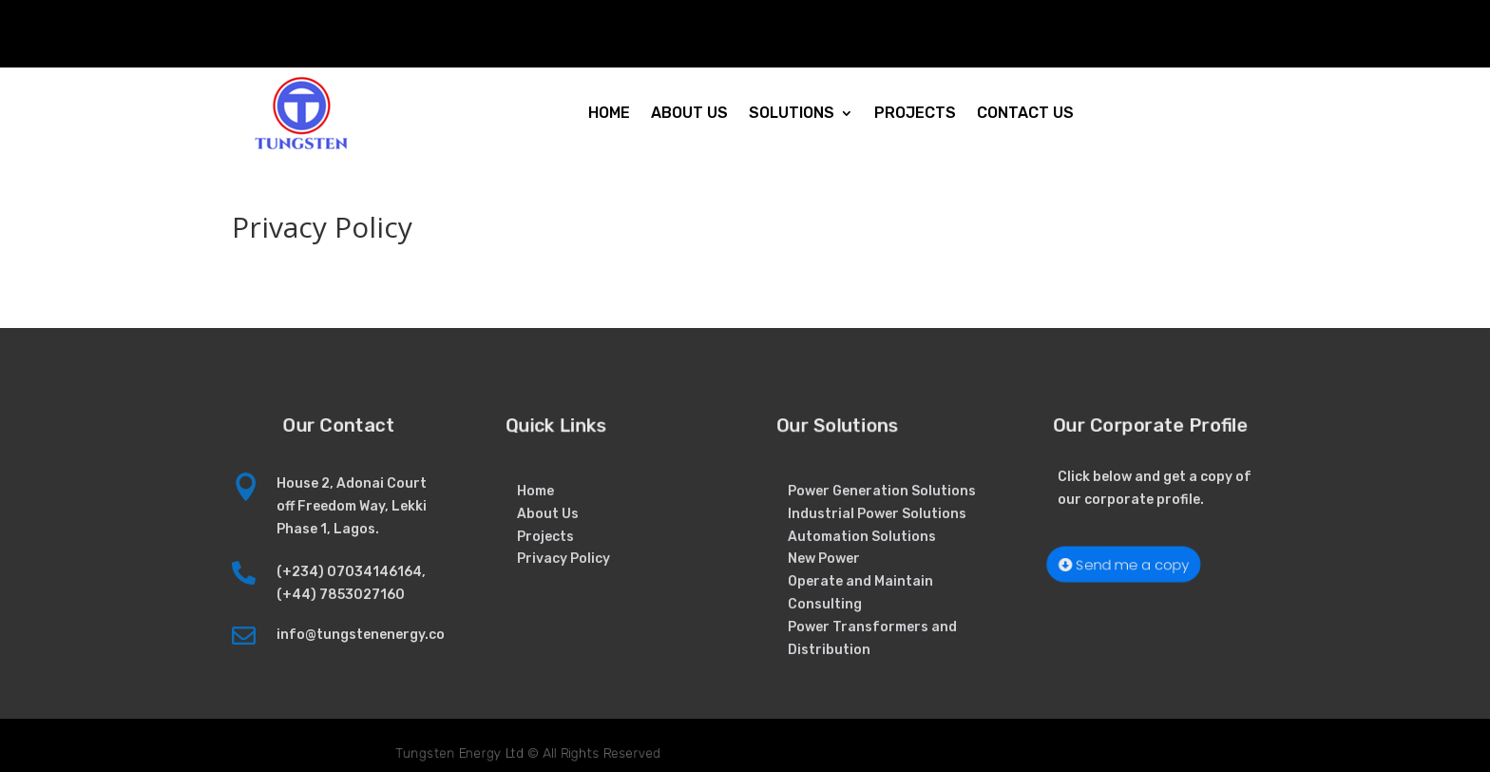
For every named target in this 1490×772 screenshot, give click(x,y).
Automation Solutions (862, 537)
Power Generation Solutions (882, 491)
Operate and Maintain (860, 581)
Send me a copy (1131, 563)
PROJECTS (915, 113)
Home (535, 491)
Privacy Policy (563, 558)
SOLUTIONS (791, 113)
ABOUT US (689, 113)
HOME (609, 113)
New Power (824, 558)
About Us (548, 514)
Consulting (825, 604)
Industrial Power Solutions (877, 514)
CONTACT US (1025, 113)
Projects (545, 537)
